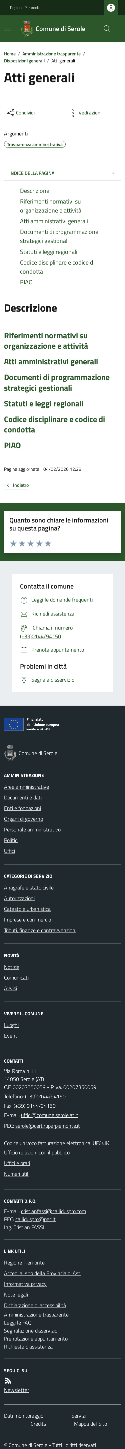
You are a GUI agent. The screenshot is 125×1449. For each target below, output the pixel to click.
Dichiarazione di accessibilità (35, 1305)
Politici (11, 840)
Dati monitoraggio (23, 1416)
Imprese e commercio (27, 920)
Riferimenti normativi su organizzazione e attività (46, 340)
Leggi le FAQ (18, 1323)
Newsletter (16, 1390)
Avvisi (10, 988)
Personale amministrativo (32, 829)
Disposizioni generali (24, 60)
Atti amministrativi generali (51, 361)
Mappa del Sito (90, 1424)
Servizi (78, 1416)
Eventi (11, 1036)
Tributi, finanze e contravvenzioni (40, 930)
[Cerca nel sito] (104, 29)
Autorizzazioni (19, 898)
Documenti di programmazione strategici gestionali (57, 382)
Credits (38, 1424)
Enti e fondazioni (22, 808)
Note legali (16, 1295)
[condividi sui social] (20, 112)
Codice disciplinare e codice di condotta (54, 424)
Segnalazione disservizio (30, 1331)
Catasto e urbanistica (27, 909)
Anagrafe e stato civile (29, 887)
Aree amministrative (26, 787)
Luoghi (11, 1025)
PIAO (12, 445)
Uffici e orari (17, 1163)
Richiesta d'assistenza (28, 1347)
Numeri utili (16, 1174)
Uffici (9, 851)
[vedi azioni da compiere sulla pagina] (85, 112)
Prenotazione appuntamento (36, 1339)
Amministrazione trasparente (51, 53)
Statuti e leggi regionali (43, 403)
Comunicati (16, 978)
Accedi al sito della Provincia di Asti (42, 1273)
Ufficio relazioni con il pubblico (37, 1152)
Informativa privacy (25, 1284)
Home (10, 53)
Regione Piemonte (25, 8)
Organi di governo (23, 819)
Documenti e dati (23, 797)
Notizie (11, 967)
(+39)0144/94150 (45, 1096)
